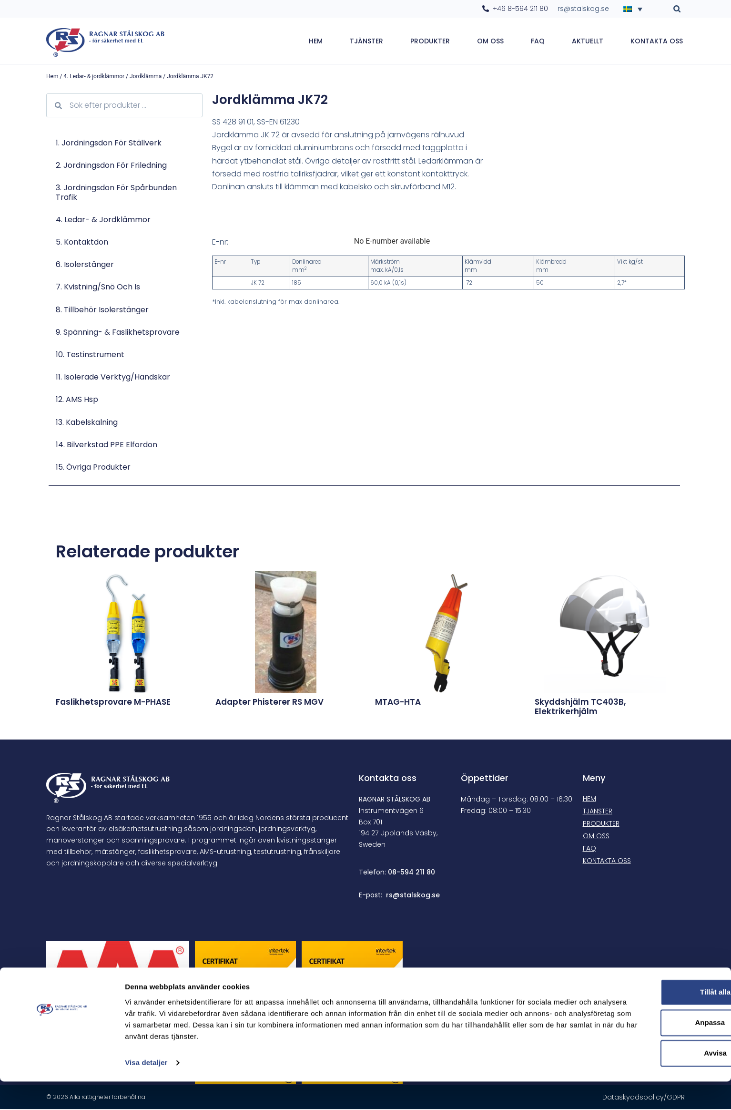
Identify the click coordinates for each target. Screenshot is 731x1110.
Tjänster (366, 41)
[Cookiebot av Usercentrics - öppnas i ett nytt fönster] (61, 1091)
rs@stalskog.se (413, 896)
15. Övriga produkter (93, 467)
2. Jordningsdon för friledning (111, 166)
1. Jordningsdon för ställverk (109, 143)
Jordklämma (146, 77)
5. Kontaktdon (82, 242)
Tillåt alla (651, 1021)
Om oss (490, 41)
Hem (316, 41)
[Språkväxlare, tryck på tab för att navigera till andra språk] (636, 8)
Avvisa (651, 1082)
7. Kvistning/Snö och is (98, 287)
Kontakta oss (656, 41)
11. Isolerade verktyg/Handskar (113, 377)
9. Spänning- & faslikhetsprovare (118, 333)
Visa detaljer (146, 1091)
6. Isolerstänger (85, 265)
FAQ (538, 41)
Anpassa (651, 1051)
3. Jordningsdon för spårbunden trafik (116, 193)
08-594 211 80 (411, 873)
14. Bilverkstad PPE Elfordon (106, 445)
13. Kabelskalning (87, 422)
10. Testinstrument (90, 355)
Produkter (430, 41)
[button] (677, 9)
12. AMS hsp (77, 400)
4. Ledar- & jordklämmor (93, 77)
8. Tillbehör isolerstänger (102, 310)
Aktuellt (587, 41)
